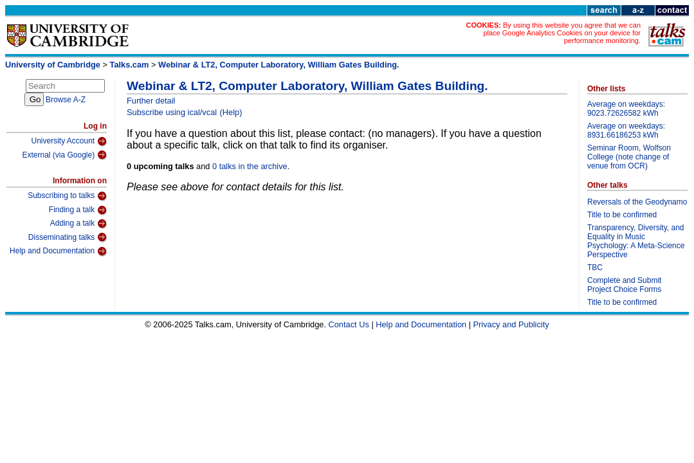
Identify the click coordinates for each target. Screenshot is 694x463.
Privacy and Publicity (511, 324)
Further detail (151, 100)
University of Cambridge (52, 64)
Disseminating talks (67, 237)
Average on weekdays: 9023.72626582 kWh (626, 109)
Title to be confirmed (622, 214)
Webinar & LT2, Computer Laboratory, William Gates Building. (278, 64)
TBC (595, 267)
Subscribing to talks (67, 196)
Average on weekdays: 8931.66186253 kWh (626, 131)
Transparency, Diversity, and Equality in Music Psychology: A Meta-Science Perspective (635, 241)
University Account (69, 141)
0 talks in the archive (250, 166)
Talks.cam (129, 64)
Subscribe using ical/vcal (172, 112)
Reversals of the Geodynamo (637, 201)
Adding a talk (78, 224)
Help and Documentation (58, 251)
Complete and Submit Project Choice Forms (624, 285)
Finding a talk (78, 210)
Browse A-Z (66, 99)
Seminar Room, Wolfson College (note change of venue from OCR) (629, 156)
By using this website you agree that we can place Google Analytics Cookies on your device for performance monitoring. (562, 32)
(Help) (231, 112)
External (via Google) (64, 155)
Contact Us (349, 324)
